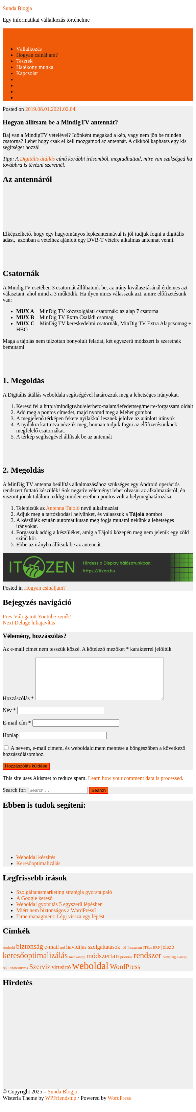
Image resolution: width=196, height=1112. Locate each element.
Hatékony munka (34, 67)
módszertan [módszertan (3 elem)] (103, 964)
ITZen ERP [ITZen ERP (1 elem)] (151, 955)
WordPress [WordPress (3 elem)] (125, 975)
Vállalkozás (29, 49)
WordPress (119, 1106)
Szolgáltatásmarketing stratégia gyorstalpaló (64, 900)
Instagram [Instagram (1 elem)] (134, 955)
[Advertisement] (98, 1049)
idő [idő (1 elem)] (124, 955)
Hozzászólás (18, 706)
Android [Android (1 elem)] (9, 955)
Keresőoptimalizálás (38, 871)
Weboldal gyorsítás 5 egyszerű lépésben (59, 912)
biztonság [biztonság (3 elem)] (29, 954)
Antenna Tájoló (63, 508)
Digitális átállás (37, 159)
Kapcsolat (27, 73)
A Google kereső (34, 906)
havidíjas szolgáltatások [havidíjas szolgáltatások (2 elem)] (93, 955)
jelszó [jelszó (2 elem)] (167, 955)
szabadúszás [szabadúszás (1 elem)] (19, 976)
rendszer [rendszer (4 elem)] (147, 963)
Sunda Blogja (17, 8)
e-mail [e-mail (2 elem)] (51, 955)
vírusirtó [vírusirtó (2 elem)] (61, 975)
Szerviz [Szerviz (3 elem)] (39, 975)
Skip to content (19, 31)
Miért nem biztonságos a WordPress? (56, 918)
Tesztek (24, 61)
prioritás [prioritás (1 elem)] (126, 965)
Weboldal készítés (36, 865)
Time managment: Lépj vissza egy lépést (60, 924)
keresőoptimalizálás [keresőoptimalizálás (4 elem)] (35, 963)
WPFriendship (60, 1106)
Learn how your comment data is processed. (135, 786)
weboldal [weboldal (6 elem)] (90, 973)
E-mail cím (17, 731)
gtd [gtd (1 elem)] (62, 955)
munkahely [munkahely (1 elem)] (77, 965)
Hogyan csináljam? (37, 55)
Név (9, 718)
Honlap (11, 743)
